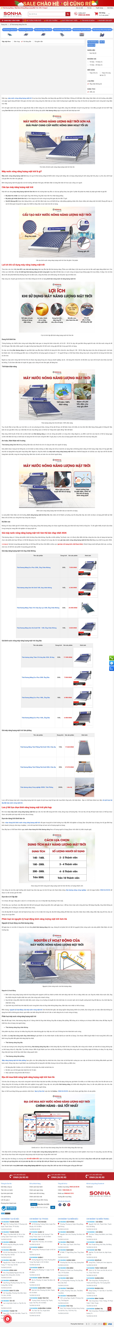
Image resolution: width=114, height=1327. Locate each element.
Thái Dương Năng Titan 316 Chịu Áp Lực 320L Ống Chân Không (38, 608)
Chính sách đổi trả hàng (36, 1193)
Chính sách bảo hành (36, 1187)
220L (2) (91, 92)
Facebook (89, 1187)
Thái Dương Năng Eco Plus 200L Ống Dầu (35, 677)
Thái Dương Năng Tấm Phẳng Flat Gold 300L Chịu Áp (38, 767)
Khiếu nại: (66, 1193)
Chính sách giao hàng (36, 1190)
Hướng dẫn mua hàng (64, 1197)
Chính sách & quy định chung (38, 1200)
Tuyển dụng (99, 7)
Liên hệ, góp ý (5, 1200)
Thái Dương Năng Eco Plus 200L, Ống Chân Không (33, 567)
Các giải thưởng (6, 1197)
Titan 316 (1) (92, 73)
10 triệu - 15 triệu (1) (94, 62)
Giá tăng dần (26, 41)
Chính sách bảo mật (35, 1197)
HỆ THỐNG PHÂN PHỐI (34, 20)
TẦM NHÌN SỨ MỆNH (87, 20)
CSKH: (65, 1190)
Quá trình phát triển (7, 1193)
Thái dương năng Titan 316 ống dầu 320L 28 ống (38, 657)
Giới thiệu (110, 7)
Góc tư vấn (79, 7)
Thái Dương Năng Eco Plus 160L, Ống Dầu (36, 718)
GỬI (53, 1207)
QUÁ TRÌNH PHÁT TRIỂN (69, 20)
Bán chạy (16, 41)
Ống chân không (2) (94, 84)
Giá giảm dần (37, 41)
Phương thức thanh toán (8, 1203)
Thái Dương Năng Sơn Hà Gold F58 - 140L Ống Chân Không (36, 628)
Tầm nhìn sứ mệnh (7, 1190)
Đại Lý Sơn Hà (39, 1091)
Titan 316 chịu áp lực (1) (105, 74)
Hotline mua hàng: (68, 1187)
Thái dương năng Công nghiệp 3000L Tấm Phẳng (36, 787)
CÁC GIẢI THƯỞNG (50, 20)
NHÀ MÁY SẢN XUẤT (105, 20)
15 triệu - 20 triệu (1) (94, 65)
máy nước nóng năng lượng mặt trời (20, 98)
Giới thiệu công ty (6, 1187)
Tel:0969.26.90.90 (6, 1229)
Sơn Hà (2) (91, 53)
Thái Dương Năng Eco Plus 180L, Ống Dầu (36, 697)
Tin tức (89, 7)
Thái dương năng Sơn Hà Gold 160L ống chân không (34, 587)
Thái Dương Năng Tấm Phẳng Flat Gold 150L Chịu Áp (38, 747)
